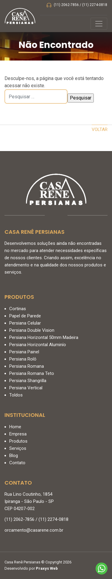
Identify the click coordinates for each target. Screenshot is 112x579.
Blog (13, 455)
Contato (17, 462)
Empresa (18, 434)
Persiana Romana (26, 366)
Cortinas (17, 308)
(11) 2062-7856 (66, 5)
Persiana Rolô (22, 359)
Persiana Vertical (25, 387)
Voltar (100, 129)
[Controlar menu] (98, 24)
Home (15, 426)
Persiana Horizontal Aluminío (37, 344)
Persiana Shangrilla (27, 380)
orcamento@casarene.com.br (33, 530)
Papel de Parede (25, 316)
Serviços (17, 448)
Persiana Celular (25, 323)
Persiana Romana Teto (31, 373)
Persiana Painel (24, 352)
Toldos (16, 395)
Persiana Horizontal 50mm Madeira (43, 337)
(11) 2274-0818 (94, 5)
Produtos (18, 441)
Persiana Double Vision (31, 330)
